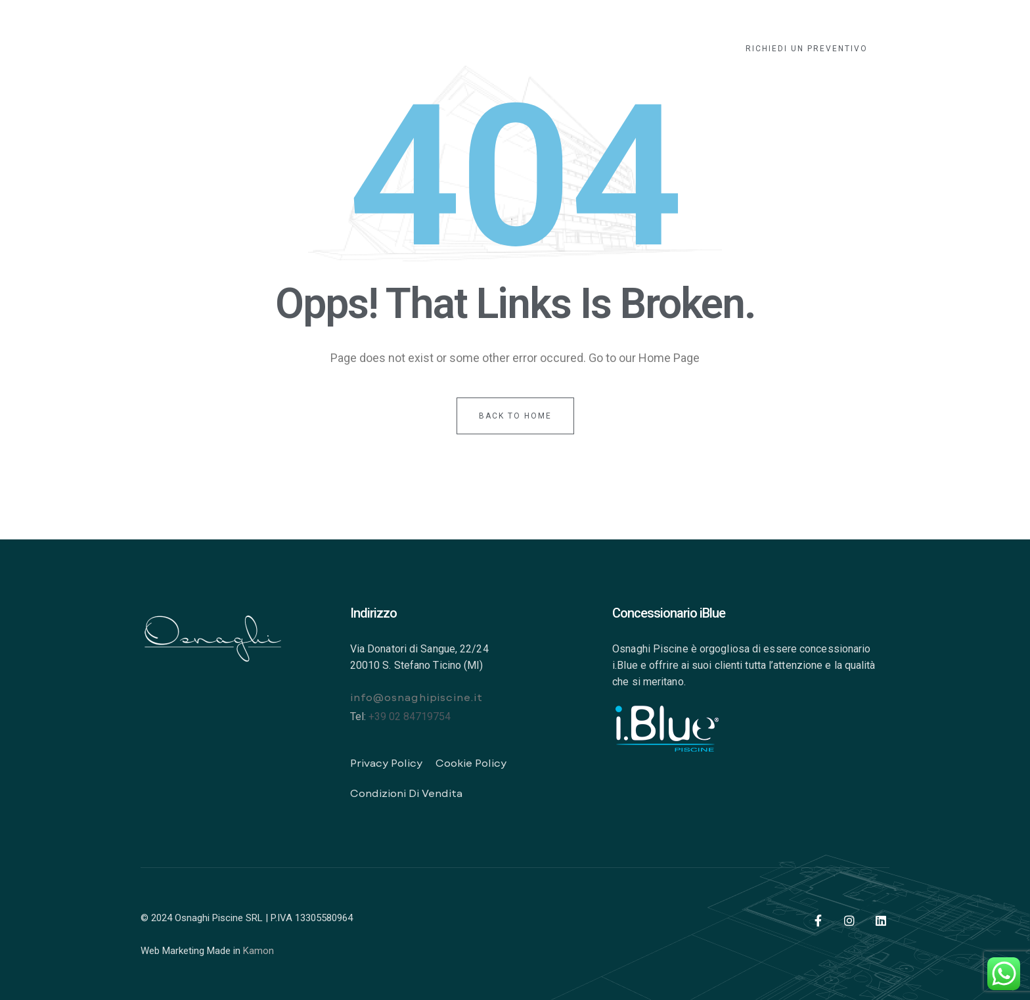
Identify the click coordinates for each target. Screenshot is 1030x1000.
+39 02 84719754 (410, 716)
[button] (806, 49)
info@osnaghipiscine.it (416, 697)
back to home (515, 415)
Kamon (258, 951)
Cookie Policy (471, 762)
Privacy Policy (386, 762)
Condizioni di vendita (406, 792)
